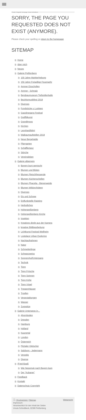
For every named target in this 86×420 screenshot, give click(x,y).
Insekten (25, 218)
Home (20, 60)
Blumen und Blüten (30, 170)
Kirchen (24, 126)
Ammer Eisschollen (30, 86)
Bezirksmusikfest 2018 (32, 99)
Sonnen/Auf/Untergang (32, 258)
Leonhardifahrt (28, 130)
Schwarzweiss (28, 253)
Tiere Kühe (26, 280)
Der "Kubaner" (28, 372)
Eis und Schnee (28, 196)
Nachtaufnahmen (29, 240)
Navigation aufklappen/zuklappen (43, 4)
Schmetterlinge (28, 249)
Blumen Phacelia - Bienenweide (36, 183)
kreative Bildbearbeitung (32, 227)
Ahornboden (27, 315)
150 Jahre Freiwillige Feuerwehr (36, 82)
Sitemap (32, 400)
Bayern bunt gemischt (31, 165)
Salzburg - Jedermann (32, 350)
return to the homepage (52, 39)
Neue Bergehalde (29, 139)
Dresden (25, 319)
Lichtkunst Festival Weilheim (35, 231)
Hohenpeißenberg (29, 209)
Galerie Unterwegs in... (28, 311)
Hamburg (25, 324)
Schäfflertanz (27, 148)
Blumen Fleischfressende (33, 174)
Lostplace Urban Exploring (34, 236)
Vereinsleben (27, 157)
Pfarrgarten (26, 143)
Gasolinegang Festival (32, 113)
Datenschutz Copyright (28, 385)
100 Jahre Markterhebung (33, 77)
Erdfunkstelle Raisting (31, 201)
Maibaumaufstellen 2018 (33, 135)
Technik (24, 262)
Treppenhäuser (28, 289)
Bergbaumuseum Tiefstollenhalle (37, 95)
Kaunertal (25, 333)
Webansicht (68, 400)
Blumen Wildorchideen (32, 187)
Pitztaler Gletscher (30, 346)
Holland (24, 328)
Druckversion (20, 400)
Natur (23, 245)
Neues (20, 69)
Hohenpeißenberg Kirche (33, 214)
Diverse (24, 359)
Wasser (24, 302)
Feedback (22, 377)
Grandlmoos (27, 121)
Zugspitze (25, 306)
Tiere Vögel (26, 284)
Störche (24, 152)
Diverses (25, 104)
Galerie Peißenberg (27, 73)
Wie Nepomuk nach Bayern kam (36, 368)
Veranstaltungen (29, 297)
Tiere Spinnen (27, 275)
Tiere (23, 267)
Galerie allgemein (26, 161)
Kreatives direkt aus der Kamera (36, 223)
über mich (22, 64)
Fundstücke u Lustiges (32, 108)
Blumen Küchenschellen (32, 179)
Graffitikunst (26, 117)
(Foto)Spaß (23, 363)
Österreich (26, 341)
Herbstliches (27, 205)
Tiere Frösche (27, 271)
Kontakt (21, 381)
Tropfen (24, 293)
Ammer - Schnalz (29, 91)
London (24, 337)
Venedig (25, 355)
